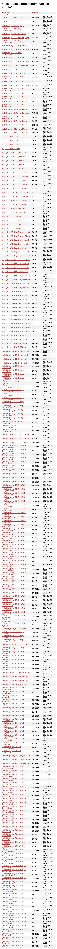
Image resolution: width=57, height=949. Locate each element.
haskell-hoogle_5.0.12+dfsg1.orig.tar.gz (15, 38)
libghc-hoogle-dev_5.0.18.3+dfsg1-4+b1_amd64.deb (14, 529)
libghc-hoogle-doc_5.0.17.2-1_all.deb (14, 644)
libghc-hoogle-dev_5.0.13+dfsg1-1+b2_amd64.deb (13, 386)
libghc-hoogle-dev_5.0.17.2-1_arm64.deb (16, 434)
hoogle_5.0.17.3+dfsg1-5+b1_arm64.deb (16, 236)
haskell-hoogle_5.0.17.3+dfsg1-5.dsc (14, 81)
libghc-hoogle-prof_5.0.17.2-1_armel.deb (16, 759)
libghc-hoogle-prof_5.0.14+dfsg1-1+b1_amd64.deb (13, 728)
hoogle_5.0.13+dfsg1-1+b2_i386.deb (14, 188)
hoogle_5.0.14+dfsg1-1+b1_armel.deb (15, 200)
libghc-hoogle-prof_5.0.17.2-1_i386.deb (15, 763)
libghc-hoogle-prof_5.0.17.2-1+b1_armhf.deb (11, 747)
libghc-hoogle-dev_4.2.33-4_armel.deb (15, 355)
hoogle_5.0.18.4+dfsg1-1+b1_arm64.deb (16, 323)
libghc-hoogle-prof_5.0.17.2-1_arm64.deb (16, 756)
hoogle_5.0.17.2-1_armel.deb (12, 224)
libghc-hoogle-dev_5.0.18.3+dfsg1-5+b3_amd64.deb (14, 557)
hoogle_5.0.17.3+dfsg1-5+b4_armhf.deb (15, 288)
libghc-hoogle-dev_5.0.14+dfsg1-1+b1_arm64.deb (13, 410)
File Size (35, 12)
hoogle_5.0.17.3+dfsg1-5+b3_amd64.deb (16, 256)
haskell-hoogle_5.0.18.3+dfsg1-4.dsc (14, 101)
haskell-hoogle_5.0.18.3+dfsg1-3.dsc (14, 93)
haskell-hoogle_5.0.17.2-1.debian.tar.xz (15, 65)
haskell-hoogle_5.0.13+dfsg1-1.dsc (14, 46)
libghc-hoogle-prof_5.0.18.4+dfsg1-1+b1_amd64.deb (14, 890)
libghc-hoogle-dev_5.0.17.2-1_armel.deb (15, 438)
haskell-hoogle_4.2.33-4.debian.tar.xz (14, 18)
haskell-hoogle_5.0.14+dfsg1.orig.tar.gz (15, 61)
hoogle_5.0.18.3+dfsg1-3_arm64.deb (14, 299)
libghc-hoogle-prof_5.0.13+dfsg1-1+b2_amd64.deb (13, 708)
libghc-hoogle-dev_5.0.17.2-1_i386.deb (15, 442)
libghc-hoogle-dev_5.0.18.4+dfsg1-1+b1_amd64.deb (14, 569)
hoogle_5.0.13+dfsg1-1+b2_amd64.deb (15, 172)
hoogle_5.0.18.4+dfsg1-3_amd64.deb (14, 335)
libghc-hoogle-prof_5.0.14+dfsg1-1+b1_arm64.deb (13, 732)
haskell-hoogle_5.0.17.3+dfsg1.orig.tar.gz (16, 85)
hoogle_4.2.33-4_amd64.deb (12, 137)
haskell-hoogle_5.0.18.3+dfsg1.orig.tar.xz (16, 113)
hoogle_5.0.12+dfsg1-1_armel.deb (13, 161)
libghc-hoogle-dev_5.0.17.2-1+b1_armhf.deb (11, 426)
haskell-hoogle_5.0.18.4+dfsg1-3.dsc (14, 129)
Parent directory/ (7, 15)
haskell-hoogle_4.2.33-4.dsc (11, 22)
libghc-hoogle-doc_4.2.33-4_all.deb (14, 629)
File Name (5, 12)
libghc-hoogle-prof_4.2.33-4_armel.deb (15, 676)
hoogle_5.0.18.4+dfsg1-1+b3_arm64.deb (16, 331)
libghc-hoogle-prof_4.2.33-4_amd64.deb (15, 672)
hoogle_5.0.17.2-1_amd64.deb (12, 216)
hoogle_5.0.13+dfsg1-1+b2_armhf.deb (15, 184)
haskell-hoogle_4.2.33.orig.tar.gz (13, 26)
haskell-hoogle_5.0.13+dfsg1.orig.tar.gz (15, 49)
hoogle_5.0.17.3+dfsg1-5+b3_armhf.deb (15, 268)
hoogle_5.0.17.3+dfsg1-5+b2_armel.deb (15, 252)
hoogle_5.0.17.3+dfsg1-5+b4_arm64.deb (16, 280)
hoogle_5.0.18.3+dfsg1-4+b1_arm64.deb (16, 307)
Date (44, 12)
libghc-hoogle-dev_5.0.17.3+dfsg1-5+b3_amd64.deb (14, 470)
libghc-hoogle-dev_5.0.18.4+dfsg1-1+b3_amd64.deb (14, 589)
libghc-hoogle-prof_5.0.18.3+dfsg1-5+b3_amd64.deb (14, 878)
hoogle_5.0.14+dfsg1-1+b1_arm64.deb (15, 196)
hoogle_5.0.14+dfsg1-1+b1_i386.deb (14, 204)
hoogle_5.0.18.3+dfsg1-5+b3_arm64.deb (16, 315)
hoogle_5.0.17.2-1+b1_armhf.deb (13, 212)
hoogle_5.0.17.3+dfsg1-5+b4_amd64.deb (16, 276)
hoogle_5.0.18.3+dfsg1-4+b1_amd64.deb (16, 303)
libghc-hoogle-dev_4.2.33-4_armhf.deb (15, 359)
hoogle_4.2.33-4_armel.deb (11, 141)
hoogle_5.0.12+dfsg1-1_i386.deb (13, 168)
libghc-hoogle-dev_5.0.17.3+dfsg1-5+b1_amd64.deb (14, 446)
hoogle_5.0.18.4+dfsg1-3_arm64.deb (14, 339)
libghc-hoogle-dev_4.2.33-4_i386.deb (14, 363)
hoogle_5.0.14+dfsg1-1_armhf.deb (13, 208)
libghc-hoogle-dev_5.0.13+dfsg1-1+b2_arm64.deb (13, 390)
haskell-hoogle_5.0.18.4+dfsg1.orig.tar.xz (16, 133)
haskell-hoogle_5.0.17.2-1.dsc (12, 69)
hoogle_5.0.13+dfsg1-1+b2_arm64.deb (15, 176)
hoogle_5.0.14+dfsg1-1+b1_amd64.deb (15, 192)
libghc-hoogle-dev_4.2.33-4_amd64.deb (15, 351)
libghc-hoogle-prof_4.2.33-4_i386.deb (14, 684)
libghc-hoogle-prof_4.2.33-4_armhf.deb (15, 680)
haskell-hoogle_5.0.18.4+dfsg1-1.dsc (14, 121)
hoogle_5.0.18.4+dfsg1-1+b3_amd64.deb (16, 327)
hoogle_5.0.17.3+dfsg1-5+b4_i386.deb (15, 291)
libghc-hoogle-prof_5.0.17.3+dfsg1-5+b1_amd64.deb (14, 767)
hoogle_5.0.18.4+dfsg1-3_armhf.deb (14, 343)
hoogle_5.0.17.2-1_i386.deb (11, 228)
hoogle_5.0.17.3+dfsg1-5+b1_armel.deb (15, 240)
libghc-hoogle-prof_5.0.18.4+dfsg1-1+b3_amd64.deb (14, 910)
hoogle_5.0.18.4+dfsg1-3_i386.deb (14, 347)
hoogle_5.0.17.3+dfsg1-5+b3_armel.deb (15, 264)
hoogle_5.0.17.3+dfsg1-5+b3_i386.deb (15, 272)
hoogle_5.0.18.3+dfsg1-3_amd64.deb (14, 295)
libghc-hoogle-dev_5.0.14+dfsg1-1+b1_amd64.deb (13, 406)
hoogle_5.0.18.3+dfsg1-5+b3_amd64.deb (16, 311)
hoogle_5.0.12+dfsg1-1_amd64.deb (14, 153)
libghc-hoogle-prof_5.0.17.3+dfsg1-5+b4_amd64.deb (14, 811)
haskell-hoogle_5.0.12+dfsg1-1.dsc (14, 34)
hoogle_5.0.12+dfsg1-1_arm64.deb (14, 157)
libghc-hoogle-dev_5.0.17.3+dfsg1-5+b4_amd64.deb (14, 490)
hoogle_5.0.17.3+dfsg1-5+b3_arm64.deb (16, 260)
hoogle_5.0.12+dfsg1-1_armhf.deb (13, 165)
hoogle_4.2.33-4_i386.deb (11, 149)
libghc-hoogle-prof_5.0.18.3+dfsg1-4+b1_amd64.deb (14, 851)
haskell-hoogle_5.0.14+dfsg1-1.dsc (14, 57)
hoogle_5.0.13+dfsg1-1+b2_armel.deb (15, 180)
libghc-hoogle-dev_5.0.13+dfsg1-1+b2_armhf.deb (13, 398)
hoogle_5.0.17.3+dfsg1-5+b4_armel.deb (15, 283)
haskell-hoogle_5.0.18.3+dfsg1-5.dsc (14, 109)
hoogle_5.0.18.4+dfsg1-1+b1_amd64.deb (16, 319)
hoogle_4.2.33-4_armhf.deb (11, 145)
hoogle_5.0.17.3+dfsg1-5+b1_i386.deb (15, 248)
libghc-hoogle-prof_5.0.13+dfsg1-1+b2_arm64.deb (13, 712)
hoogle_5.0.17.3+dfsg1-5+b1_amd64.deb (16, 232)
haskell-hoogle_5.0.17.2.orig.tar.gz (13, 73)
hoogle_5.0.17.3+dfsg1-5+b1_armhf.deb (15, 244)
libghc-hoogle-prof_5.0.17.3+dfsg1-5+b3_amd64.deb (14, 791)
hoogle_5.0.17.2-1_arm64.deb (12, 220)
